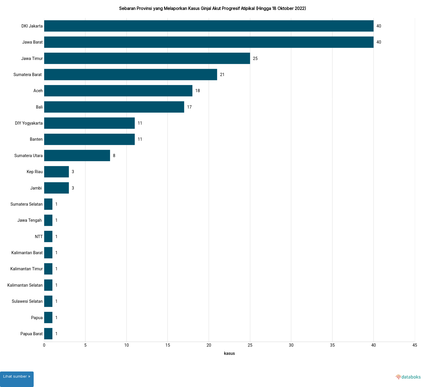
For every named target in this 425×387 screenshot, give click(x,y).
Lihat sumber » (16, 376)
